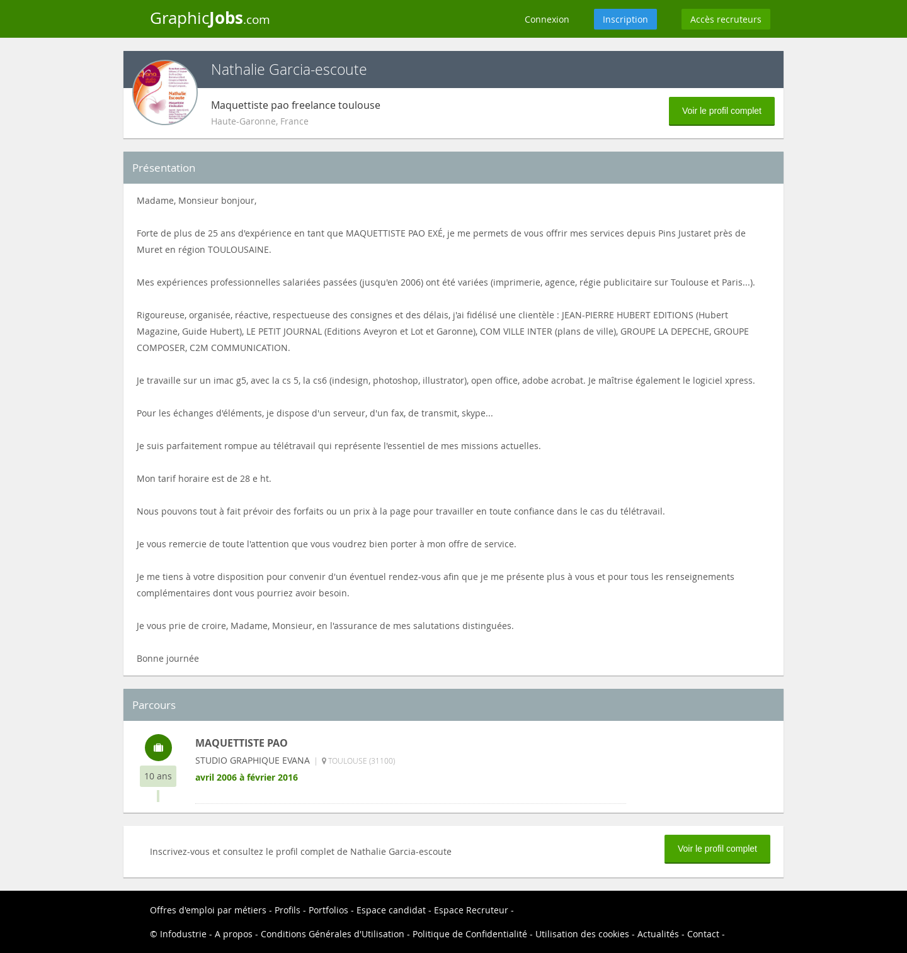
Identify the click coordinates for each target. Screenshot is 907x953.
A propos (234, 934)
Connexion (547, 19)
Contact (703, 934)
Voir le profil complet (722, 111)
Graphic (210, 17)
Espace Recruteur (471, 910)
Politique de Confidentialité (470, 934)
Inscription (625, 19)
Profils (287, 910)
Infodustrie (183, 934)
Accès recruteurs (726, 19)
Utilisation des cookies (582, 934)
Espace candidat (391, 910)
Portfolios (328, 910)
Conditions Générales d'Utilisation (332, 934)
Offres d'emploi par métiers (208, 910)
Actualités (658, 934)
